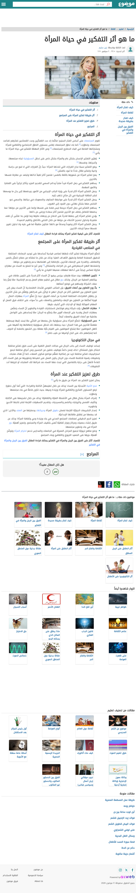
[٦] (44, 265)
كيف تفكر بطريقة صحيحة (126, 119)
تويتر (101, 484)
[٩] (89, 365)
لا (47, 471)
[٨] (46, 332)
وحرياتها (41, 410)
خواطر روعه (129, 806)
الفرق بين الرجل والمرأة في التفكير (125, 129)
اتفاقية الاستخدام (10, 875)
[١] (80, 144)
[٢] (51, 148)
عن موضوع (38, 869)
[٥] (56, 170)
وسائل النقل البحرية (125, 836)
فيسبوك (109, 484)
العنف (19, 410)
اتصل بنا (14, 869)
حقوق (55, 410)
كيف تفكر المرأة (125, 107)
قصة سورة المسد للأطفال (122, 842)
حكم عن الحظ (128, 848)
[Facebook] (132, 870)
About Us (39, 881)
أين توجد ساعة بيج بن (124, 812)
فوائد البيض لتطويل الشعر (121, 824)
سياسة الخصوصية (35, 875)
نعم (55, 471)
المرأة (26, 296)
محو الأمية (91, 386)
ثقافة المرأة (127, 112)
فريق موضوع (12, 881)
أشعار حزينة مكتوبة (125, 854)
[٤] (78, 162)
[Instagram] (120, 870)
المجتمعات (89, 141)
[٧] (35, 269)
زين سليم (103, 48)
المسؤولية (28, 158)
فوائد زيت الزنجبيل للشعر (122, 818)
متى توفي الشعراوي (124, 830)
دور (61, 279)
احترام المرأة (20, 431)
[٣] (94, 152)
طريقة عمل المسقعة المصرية (120, 800)
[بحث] (108, 4)
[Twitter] (126, 870)
